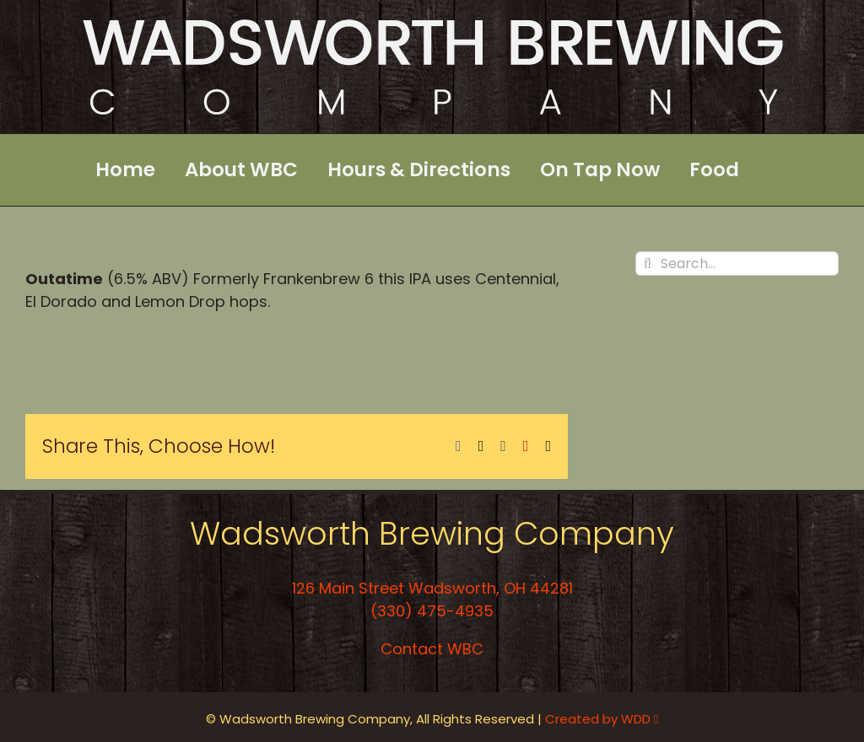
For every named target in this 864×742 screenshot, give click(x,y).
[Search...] (737, 263)
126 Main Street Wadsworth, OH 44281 (432, 588)
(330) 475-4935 (432, 610)
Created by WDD (601, 719)
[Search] (647, 263)
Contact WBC (432, 648)
